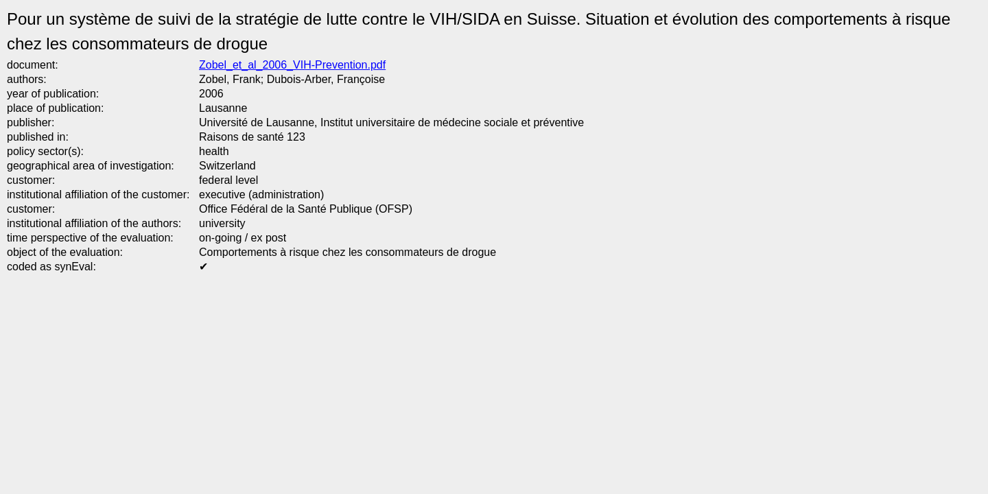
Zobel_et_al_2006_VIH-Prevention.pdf (292, 65)
